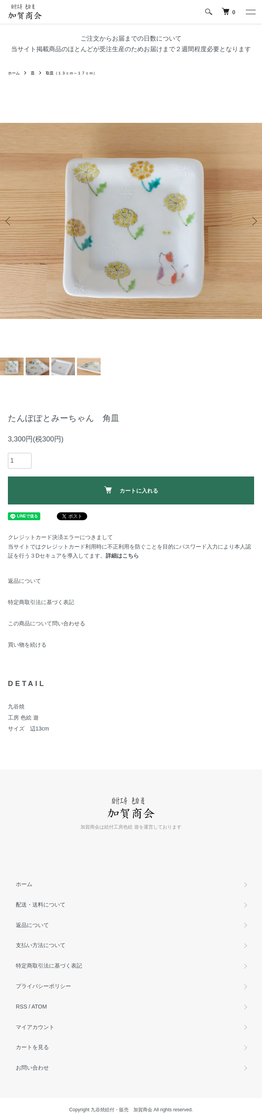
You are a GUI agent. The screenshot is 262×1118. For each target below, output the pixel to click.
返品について (24, 581)
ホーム (14, 73)
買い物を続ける (27, 645)
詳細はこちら (122, 556)
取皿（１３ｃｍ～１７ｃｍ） (71, 73)
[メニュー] (250, 12)
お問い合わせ (32, 1067)
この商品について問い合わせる (46, 623)
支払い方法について (41, 945)
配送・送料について (41, 904)
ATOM (39, 1006)
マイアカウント (35, 1027)
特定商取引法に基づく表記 (41, 602)
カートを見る (32, 1047)
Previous (9, 221)
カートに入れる (131, 490)
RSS (21, 1006)
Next (253, 221)
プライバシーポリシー (43, 986)
